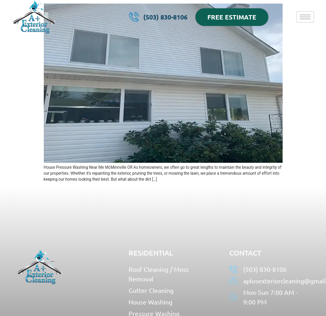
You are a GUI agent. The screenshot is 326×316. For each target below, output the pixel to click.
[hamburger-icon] (305, 17)
